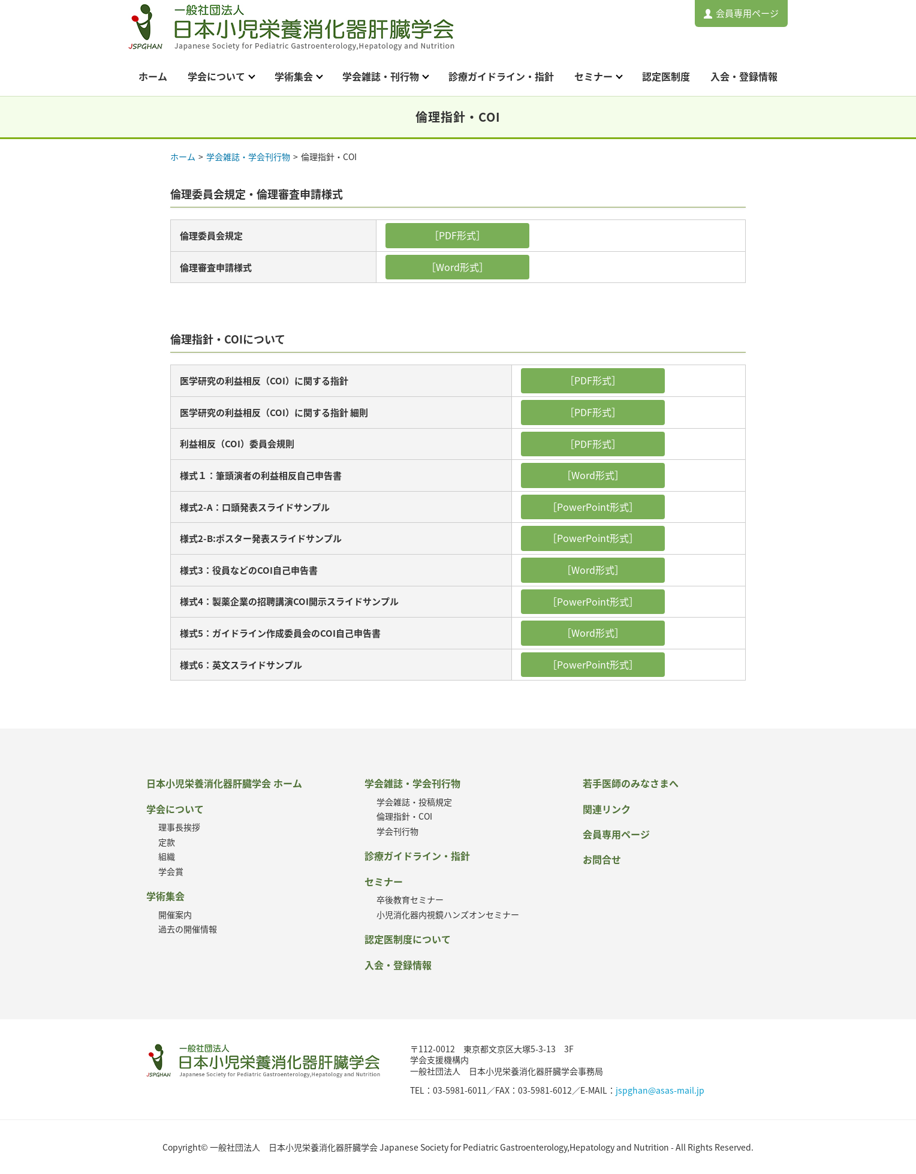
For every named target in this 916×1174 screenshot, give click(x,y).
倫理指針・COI (404, 816)
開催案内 (175, 914)
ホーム (152, 76)
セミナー (593, 76)
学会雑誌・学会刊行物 (248, 156)
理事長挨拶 (179, 827)
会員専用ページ (747, 13)
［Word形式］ (457, 267)
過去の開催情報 (187, 929)
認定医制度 (666, 76)
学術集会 (294, 76)
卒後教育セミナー (410, 899)
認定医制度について (407, 939)
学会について (216, 76)
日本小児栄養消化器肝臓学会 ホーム (224, 783)
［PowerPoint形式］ (592, 506)
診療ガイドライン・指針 (501, 76)
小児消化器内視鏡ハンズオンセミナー (447, 914)
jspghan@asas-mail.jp (660, 1090)
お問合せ (602, 859)
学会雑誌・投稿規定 (414, 802)
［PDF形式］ (457, 235)
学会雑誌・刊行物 (380, 76)
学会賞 (170, 871)
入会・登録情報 (744, 76)
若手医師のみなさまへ (631, 783)
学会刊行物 (397, 831)
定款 (166, 842)
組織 (166, 856)
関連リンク (607, 809)
